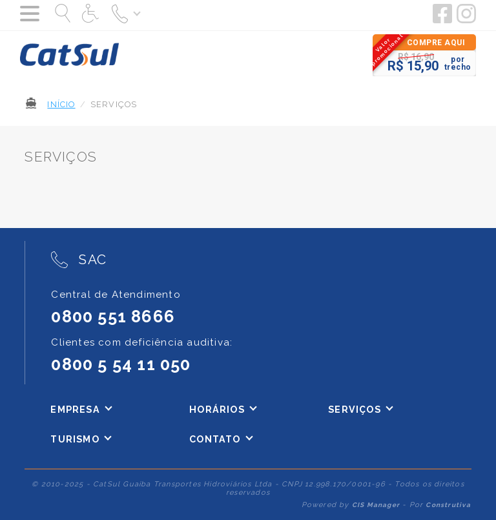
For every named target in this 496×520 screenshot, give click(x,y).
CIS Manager (376, 504)
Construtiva (448, 504)
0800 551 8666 (113, 316)
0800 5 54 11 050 (121, 364)
